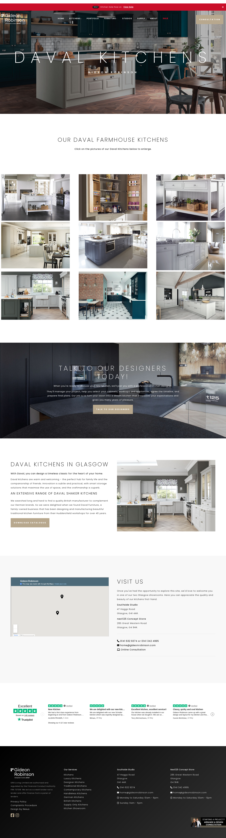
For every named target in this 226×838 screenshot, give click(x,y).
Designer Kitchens (74, 778)
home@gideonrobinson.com (138, 642)
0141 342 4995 (181, 784)
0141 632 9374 (127, 784)
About (154, 15)
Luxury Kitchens (72, 775)
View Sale (128, 4)
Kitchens (74, 15)
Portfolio (93, 15)
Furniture (110, 15)
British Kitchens (72, 797)
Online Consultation (133, 646)
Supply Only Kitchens (76, 801)
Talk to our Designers (113, 405)
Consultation (209, 16)
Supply (141, 15)
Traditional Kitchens (75, 782)
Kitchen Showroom (74, 805)
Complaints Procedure (24, 801)
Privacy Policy (19, 798)
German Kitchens (74, 793)
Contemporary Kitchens (78, 786)
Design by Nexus (20, 805)
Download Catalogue (30, 519)
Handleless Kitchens (75, 790)
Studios (127, 15)
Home (61, 15)
